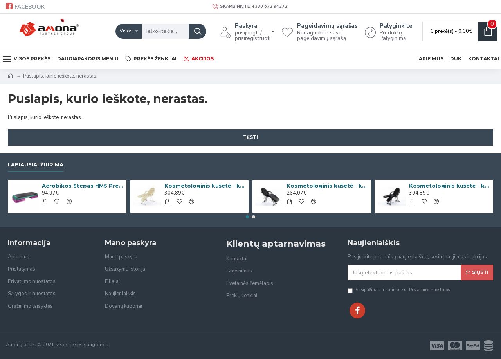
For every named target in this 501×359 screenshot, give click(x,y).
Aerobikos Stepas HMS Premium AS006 (82, 185)
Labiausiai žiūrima (35, 164)
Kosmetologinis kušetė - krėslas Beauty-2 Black (449, 185)
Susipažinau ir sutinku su (399, 290)
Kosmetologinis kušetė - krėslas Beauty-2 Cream (205, 185)
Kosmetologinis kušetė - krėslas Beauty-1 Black (327, 185)
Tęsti (250, 137)
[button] (247, 216)
